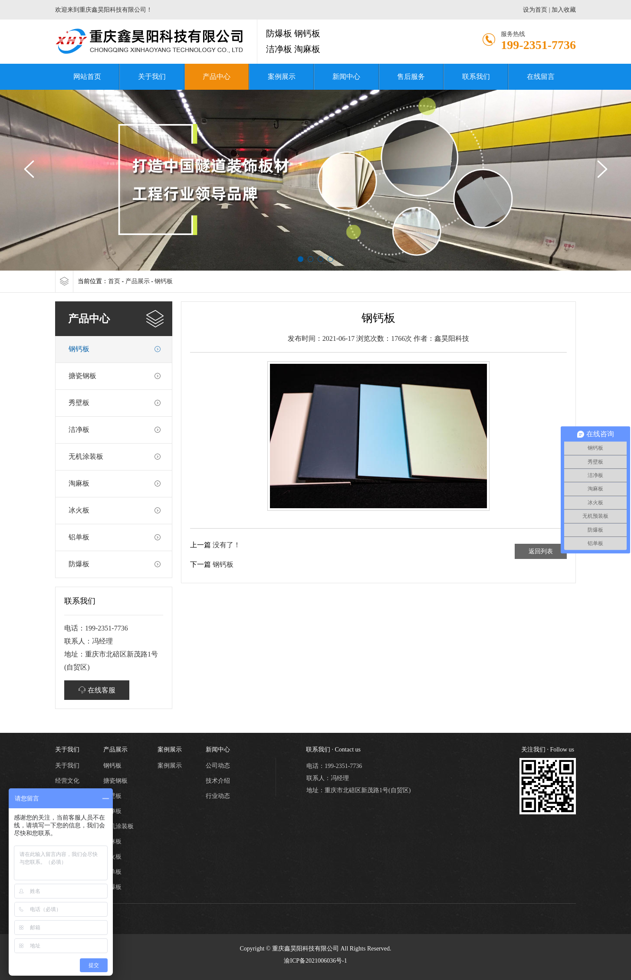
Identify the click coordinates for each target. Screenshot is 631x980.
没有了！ (226, 545)
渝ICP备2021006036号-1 (315, 960)
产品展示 (137, 281)
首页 (114, 281)
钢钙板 (163, 281)
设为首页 (535, 10)
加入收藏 (564, 10)
